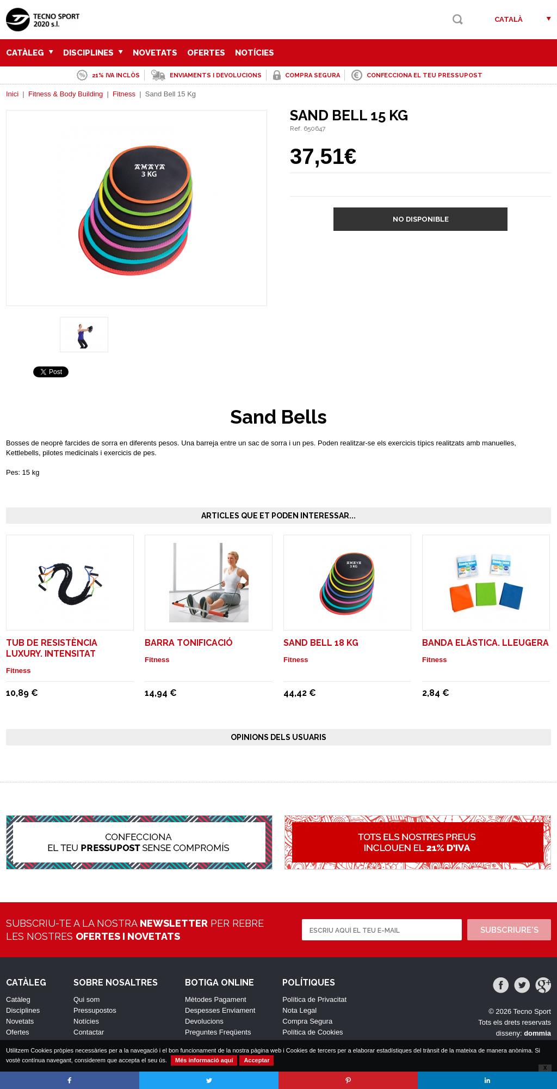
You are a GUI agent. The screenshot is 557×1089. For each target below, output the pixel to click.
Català (508, 19)
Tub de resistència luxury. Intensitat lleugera (51, 654)
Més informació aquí (204, 1060)
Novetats (155, 53)
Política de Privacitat (314, 999)
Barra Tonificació (189, 643)
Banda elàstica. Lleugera (485, 643)
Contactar (88, 1032)
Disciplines (93, 53)
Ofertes (206, 53)
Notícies (254, 53)
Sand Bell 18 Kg (320, 643)
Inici (12, 94)
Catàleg (29, 53)
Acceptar (256, 1060)
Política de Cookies (312, 1032)
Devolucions (204, 1021)
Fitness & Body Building (65, 94)
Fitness (124, 94)
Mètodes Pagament (215, 999)
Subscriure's (509, 930)
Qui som (86, 999)
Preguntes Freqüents (218, 1032)
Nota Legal (299, 1010)
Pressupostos (94, 1010)
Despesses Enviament (220, 1010)
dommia (537, 1033)
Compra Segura (307, 1021)
